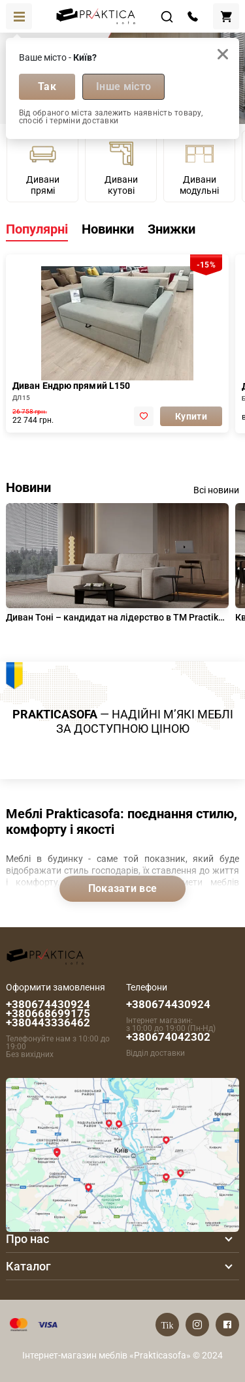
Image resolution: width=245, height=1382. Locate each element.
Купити (191, 416)
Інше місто (123, 86)
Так (47, 86)
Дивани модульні (199, 168)
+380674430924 (168, 1004)
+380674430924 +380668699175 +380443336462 (48, 1013)
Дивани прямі (42, 168)
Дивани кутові (121, 168)
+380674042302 (168, 1036)
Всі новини (216, 490)
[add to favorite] (144, 416)
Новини (28, 487)
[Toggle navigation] (19, 16)
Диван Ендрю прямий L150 (71, 385)
